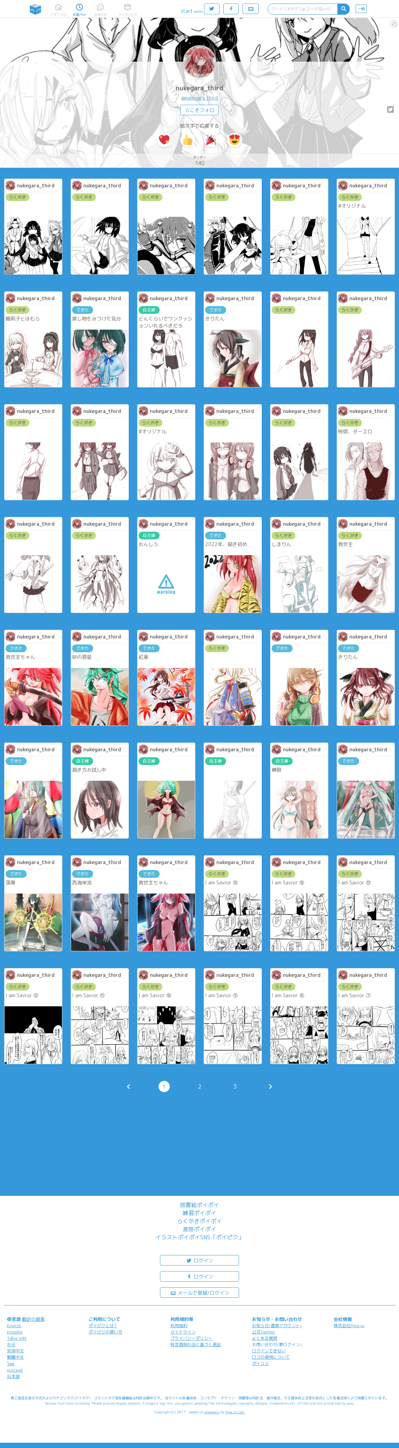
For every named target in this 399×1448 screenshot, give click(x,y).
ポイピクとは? (103, 1326)
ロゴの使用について (271, 1357)
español (14, 1332)
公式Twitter (263, 1332)
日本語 (13, 1376)
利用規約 (178, 1326)
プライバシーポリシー (191, 1338)
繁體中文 (15, 1357)
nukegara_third (199, 88)
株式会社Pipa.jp (349, 1326)
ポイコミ (260, 1363)
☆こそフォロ (199, 110)
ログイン (199, 1260)
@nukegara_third (199, 98)
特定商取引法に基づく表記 (195, 1344)
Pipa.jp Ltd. (235, 1411)
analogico (211, 1411)
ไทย (10, 1364)
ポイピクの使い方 (105, 1332)
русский (15, 1370)
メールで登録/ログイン (199, 1292)
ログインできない (269, 1351)
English (14, 1326)
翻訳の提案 (33, 1319)
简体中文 (15, 1351)
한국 (11, 1344)
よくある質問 (264, 1338)
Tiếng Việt (17, 1338)
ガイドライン (183, 1332)
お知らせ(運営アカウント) (277, 1326)
